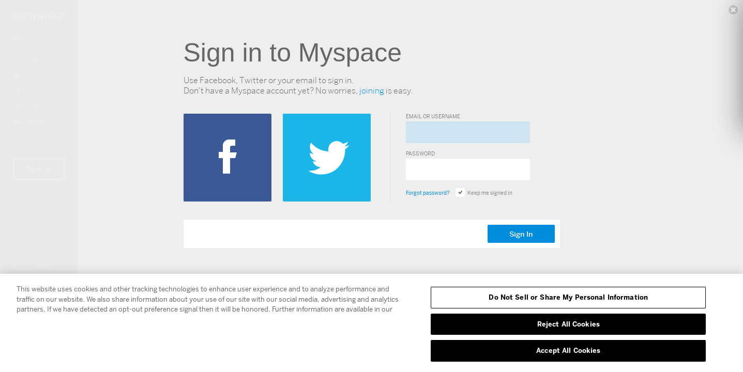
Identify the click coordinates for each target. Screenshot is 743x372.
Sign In (521, 234)
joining (371, 90)
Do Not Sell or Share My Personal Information (568, 297)
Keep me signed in (484, 192)
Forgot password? (427, 192)
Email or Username (433, 116)
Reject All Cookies (568, 324)
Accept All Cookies (568, 350)
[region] (371, 323)
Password (420, 153)
